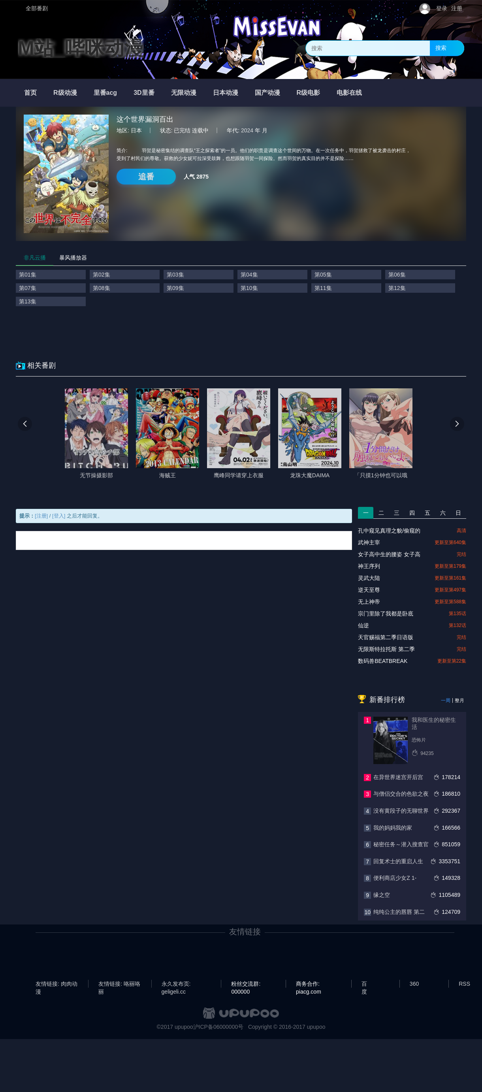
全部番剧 (37, 8)
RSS (464, 984)
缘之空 (381, 895)
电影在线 (349, 92)
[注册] (41, 516)
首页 (30, 92)
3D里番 (144, 92)
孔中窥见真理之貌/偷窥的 (389, 530)
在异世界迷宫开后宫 (398, 777)
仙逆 (363, 625)
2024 (247, 130)
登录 (441, 8)
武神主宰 (369, 542)
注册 (456, 8)
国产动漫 (267, 92)
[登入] (58, 516)
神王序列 (369, 566)
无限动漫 (183, 92)
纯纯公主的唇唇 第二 (399, 912)
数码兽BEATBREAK (382, 661)
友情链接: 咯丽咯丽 (119, 984)
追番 (146, 176)
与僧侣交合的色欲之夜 (401, 794)
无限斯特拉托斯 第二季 (386, 649)
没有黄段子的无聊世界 (401, 811)
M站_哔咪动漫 (81, 48)
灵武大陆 (369, 578)
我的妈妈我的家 (392, 828)
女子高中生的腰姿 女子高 (389, 554)
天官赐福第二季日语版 (385, 637)
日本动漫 (225, 92)
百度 (364, 984)
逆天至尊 (369, 590)
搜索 (440, 48)
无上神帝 (369, 602)
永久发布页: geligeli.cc (176, 984)
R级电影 (308, 92)
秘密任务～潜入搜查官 (401, 844)
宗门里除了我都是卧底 (385, 613)
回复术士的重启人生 (398, 861)
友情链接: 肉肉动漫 (56, 984)
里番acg (105, 92)
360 (414, 984)
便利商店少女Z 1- (394, 878)
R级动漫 (65, 92)
